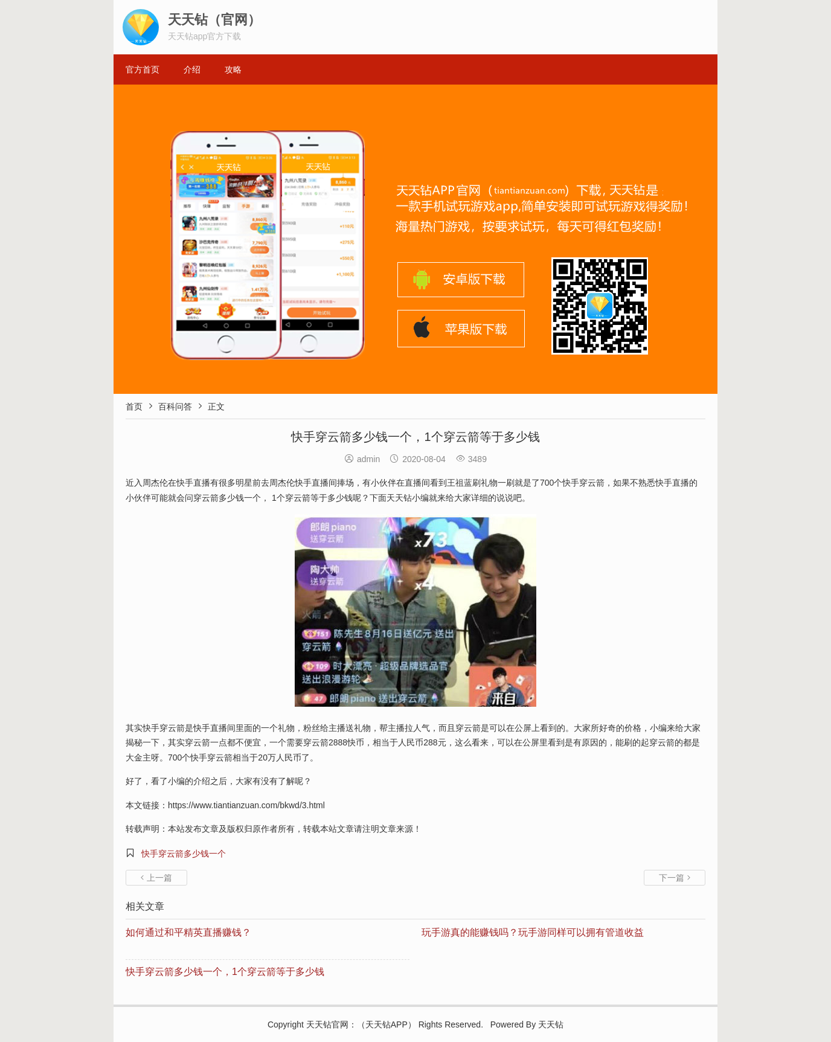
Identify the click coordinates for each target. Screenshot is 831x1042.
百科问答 (175, 406)
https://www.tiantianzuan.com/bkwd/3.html (246, 805)
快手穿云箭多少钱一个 (183, 853)
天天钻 (319, 1024)
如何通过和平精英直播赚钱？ (188, 932)
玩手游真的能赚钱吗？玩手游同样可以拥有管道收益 (533, 932)
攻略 (233, 69)
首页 (134, 406)
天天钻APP (386, 1024)
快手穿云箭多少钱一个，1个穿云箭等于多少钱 (225, 971)
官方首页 (142, 69)
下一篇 (674, 878)
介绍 (192, 69)
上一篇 (156, 878)
